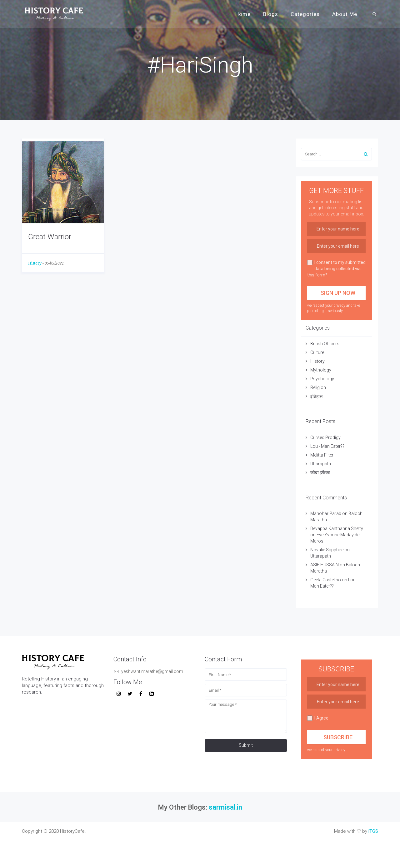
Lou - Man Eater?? (327, 446)
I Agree (317, 718)
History (35, 263)
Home (243, 14)
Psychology (322, 378)
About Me (344, 14)
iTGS (373, 831)
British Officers (324, 343)
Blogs (270, 14)
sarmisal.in (225, 807)
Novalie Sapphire (326, 549)
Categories (305, 14)
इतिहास (316, 396)
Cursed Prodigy (325, 437)
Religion (318, 387)
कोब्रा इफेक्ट (320, 472)
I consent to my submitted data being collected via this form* (336, 268)
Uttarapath (320, 463)
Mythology (320, 369)
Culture (317, 352)
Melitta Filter (321, 454)
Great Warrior (49, 236)
